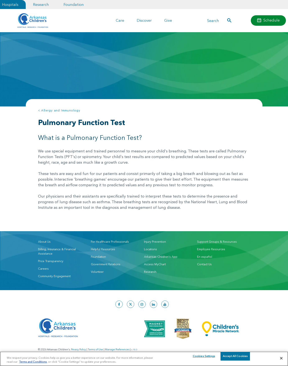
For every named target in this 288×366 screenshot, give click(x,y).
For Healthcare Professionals (110, 242)
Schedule (271, 20)
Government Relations (105, 264)
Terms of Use (95, 349)
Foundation (74, 4)
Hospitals (10, 4)
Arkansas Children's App (160, 257)
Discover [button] (144, 20)
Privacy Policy (78, 349)
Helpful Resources (103, 249)
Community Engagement (54, 276)
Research (41, 4)
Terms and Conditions (33, 361)
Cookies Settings (204, 358)
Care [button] (120, 20)
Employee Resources (211, 249)
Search (213, 20)
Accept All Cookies (235, 358)
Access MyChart (155, 264)
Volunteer (97, 272)
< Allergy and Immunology (59, 110)
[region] (144, 358)
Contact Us (204, 264)
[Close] (281, 358)
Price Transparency (50, 261)
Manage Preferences (117, 349)
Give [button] (168, 20)
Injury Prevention (155, 242)
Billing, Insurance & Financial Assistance (57, 251)
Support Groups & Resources (217, 242)
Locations (150, 249)
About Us (44, 242)
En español (204, 257)
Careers (43, 268)
